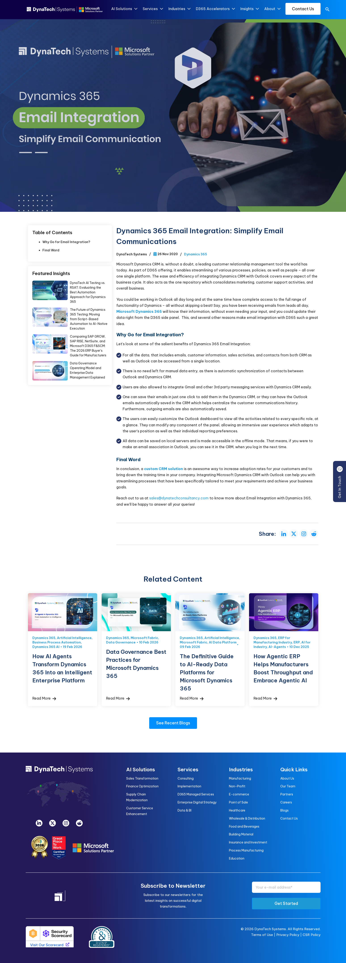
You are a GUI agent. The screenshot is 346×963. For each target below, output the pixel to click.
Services (153, 9)
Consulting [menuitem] (186, 778)
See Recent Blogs (173, 722)
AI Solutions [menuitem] (140, 769)
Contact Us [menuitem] (289, 818)
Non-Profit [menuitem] (237, 786)
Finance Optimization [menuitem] (142, 786)
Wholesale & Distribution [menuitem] (247, 818)
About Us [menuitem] (287, 778)
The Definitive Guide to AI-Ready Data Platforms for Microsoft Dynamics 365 (207, 672)
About (272, 9)
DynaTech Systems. (270, 929)
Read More (44, 698)
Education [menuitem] (236, 858)
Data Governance (121, 642)
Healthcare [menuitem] (237, 810)
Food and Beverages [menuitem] (244, 826)
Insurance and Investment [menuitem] (248, 842)
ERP (297, 642)
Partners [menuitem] (286, 794)
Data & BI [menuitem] (184, 810)
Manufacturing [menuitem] (240, 778)
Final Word (50, 250)
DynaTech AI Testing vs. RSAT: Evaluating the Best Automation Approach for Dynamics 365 (88, 292)
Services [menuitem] (188, 769)
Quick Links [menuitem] (294, 769)
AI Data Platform (223, 642)
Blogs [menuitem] (284, 810)
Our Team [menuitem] (287, 786)
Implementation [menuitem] (189, 786)
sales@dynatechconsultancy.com (179, 498)
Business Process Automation (56, 642)
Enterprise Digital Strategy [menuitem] (197, 802)
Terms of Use (262, 935)
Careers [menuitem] (286, 802)
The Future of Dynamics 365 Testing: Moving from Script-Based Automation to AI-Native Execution (88, 319)
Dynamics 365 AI (45, 647)
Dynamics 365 (195, 254)
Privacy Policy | (289, 935)
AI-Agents (277, 647)
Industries (179, 9)
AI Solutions (124, 9)
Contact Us (303, 8)
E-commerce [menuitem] (239, 794)
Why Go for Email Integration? (66, 242)
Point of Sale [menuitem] (238, 802)
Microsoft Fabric (144, 638)
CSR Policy (312, 935)
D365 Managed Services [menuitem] (196, 794)
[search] (327, 10)
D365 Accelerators (215, 9)
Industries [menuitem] (241, 769)
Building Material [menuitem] (241, 834)
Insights (249, 9)
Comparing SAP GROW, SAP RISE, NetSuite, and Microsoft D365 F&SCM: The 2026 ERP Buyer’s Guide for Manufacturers (88, 345)
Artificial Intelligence (74, 638)
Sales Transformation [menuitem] (142, 778)
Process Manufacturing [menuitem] (246, 850)
